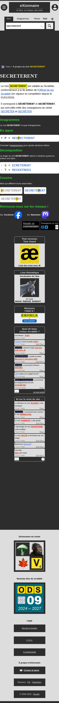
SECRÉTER (25, 111)
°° (34, 405)
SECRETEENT (35, 191)
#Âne (17, 455)
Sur (11, 217)
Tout (37, 346)
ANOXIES (19, 369)
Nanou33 (27, 446)
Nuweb (36, 696)
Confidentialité (29, 654)
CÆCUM (23, 437)
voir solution (29, 323)
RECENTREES (21, 171)
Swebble (18, 350)
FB (28, 684)
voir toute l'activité (38, 394)
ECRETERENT (21, 166)
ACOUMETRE (20, 387)
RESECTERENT (23, 138)
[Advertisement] (29, 46)
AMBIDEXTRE (25, 416)
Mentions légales (29, 630)
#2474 (35, 343)
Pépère (18, 343)
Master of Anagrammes (24, 382)
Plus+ (42, 346)
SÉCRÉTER (7, 111)
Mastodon (36, 684)
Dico (8, 66)
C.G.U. (29, 642)
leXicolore (19, 414)
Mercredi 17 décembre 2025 (26, 361)
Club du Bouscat (21, 358)
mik (16, 376)
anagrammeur (16, 146)
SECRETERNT (11, 200)
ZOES (27, 337)
